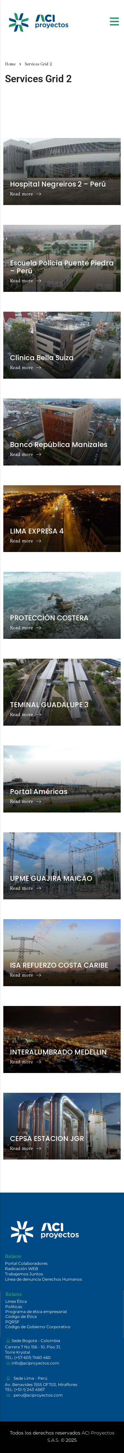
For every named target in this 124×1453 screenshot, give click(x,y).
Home (10, 64)
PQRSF (12, 1321)
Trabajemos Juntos (24, 1273)
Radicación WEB (21, 1268)
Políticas (13, 1306)
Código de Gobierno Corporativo (37, 1326)
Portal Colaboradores (26, 1263)
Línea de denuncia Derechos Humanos (43, 1279)
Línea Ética (16, 1301)
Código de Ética (21, 1316)
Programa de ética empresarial (36, 1311)
